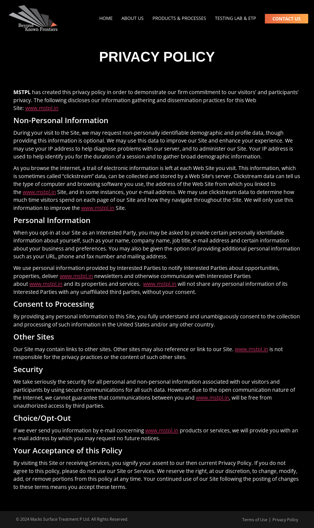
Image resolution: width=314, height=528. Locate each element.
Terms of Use (254, 519)
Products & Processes (179, 18)
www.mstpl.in (41, 108)
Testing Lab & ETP (235, 18)
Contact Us (286, 19)
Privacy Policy (285, 519)
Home (106, 18)
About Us (132, 18)
